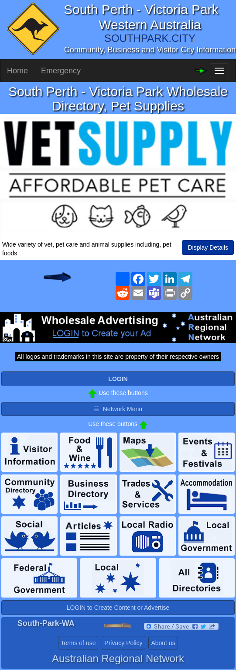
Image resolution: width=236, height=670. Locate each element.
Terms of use (78, 642)
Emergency (61, 70)
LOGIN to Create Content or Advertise (118, 607)
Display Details (208, 247)
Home (17, 70)
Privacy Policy (123, 642)
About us (163, 642)
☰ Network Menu (118, 408)
